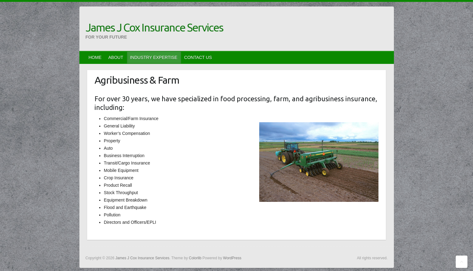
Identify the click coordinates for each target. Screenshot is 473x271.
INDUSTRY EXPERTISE (153, 57)
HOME (95, 57)
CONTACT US (198, 57)
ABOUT (115, 57)
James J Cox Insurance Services (154, 27)
